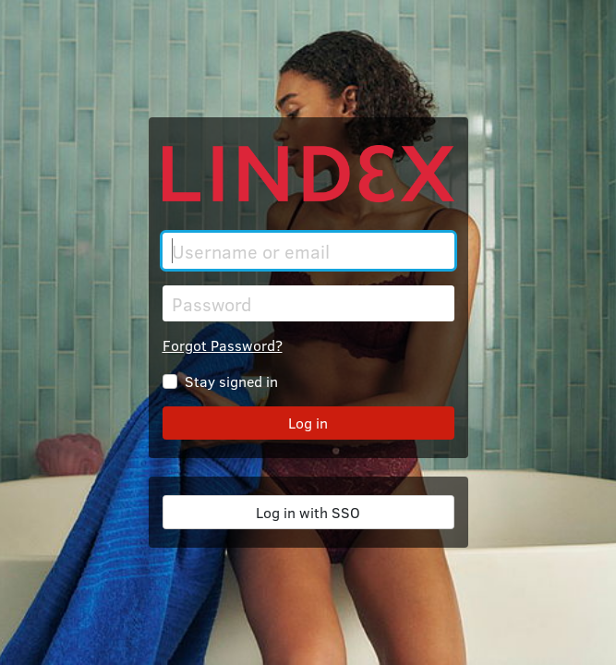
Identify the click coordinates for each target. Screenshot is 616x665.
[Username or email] (308, 251)
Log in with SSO (308, 512)
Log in (308, 422)
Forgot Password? (223, 345)
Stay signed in (231, 381)
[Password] (308, 303)
